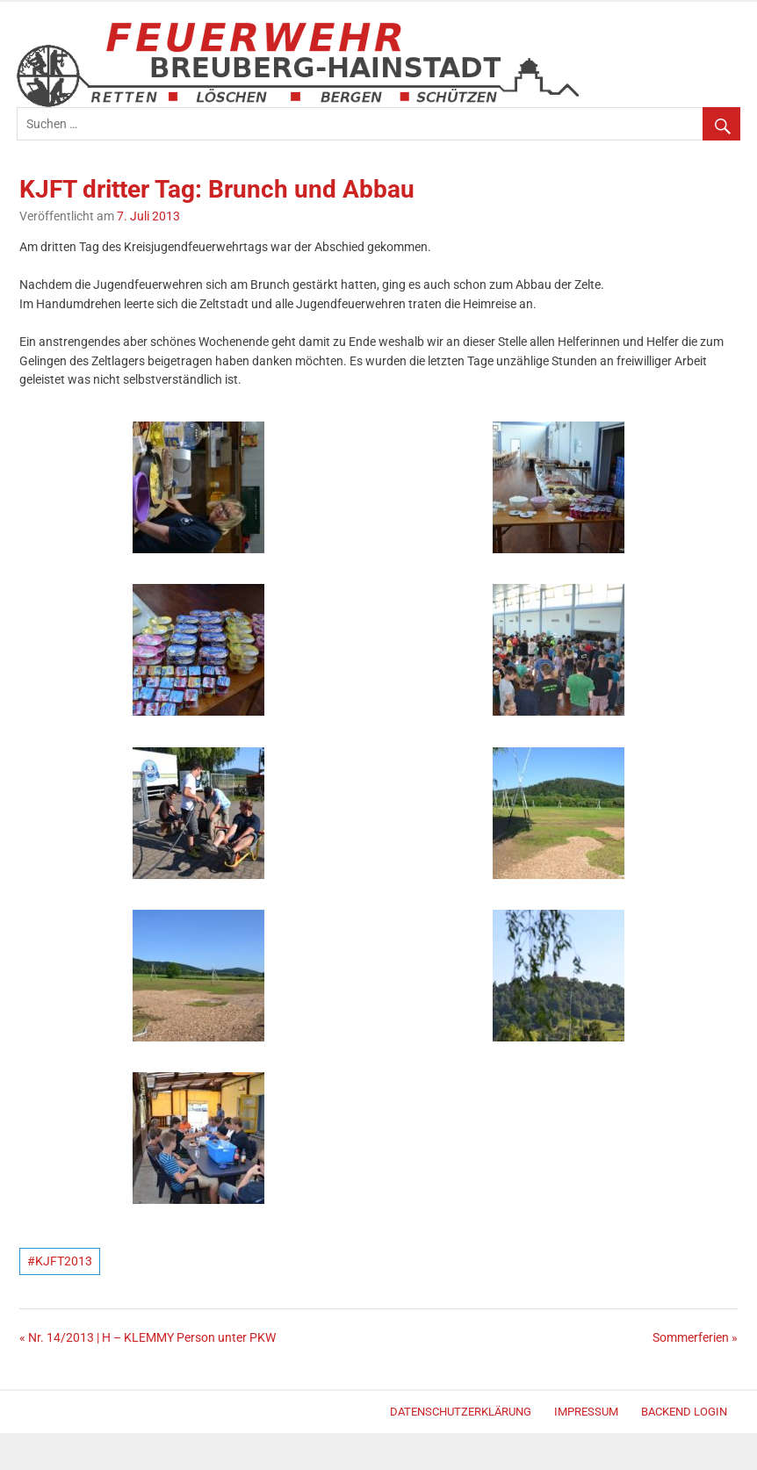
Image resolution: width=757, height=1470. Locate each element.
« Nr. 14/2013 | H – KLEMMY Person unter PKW (147, 1337)
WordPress (25, 1414)
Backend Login (684, 1411)
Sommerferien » (695, 1337)
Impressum (586, 1411)
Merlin (32, 1414)
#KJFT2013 (59, 1261)
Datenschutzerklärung (460, 1411)
